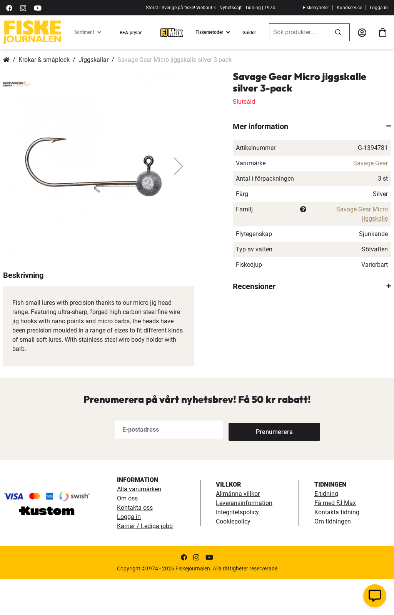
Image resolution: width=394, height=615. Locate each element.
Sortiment (84, 32)
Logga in (379, 7)
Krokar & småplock (44, 59)
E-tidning (326, 530)
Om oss (127, 534)
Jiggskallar (93, 59)
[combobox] (298, 32)
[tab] (312, 126)
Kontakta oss (135, 543)
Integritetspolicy (237, 548)
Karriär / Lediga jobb (145, 562)
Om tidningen (332, 557)
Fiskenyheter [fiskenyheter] (316, 7)
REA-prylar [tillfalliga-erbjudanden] (131, 32)
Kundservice (349, 7)
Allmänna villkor (238, 530)
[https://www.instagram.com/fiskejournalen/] (23, 7)
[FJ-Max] (171, 32)
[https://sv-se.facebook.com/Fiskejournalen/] (9, 7)
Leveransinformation (244, 539)
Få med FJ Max (335, 539)
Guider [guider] (249, 32)
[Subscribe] (254, 466)
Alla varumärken (139, 525)
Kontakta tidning (336, 548)
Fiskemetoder (209, 32)
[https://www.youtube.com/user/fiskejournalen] (38, 7)
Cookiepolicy (233, 557)
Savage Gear (370, 163)
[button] (178, 166)
